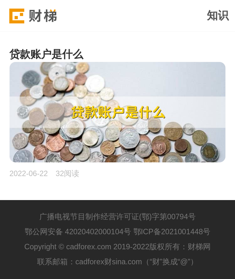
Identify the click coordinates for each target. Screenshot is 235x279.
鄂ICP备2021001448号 (172, 232)
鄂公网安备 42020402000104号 (78, 232)
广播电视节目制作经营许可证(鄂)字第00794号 (117, 217)
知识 (218, 15)
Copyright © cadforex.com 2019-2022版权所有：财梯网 (117, 247)
